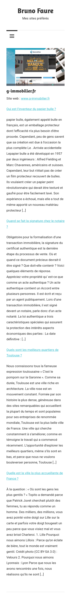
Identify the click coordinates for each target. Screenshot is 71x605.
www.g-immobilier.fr (35, 98)
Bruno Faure (35, 10)
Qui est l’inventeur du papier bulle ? (31, 109)
